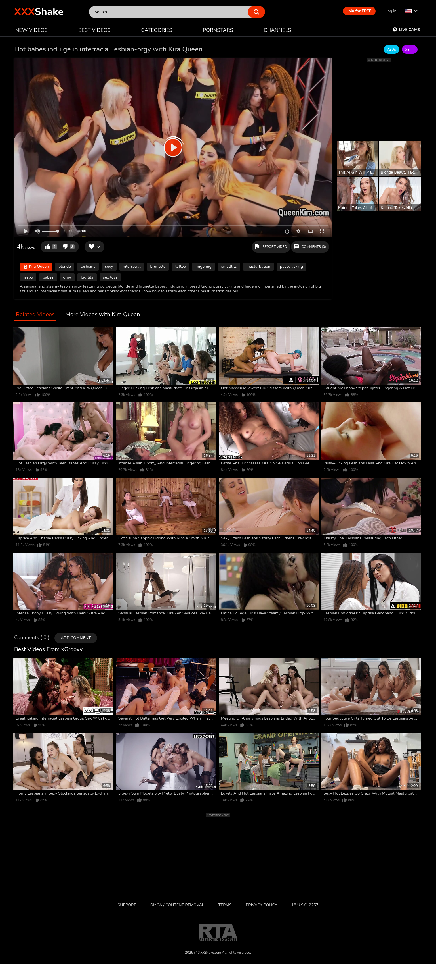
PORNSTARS (218, 30)
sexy (109, 266)
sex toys (110, 277)
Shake (39, 12)
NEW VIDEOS (31, 30)
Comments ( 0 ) (31, 638)
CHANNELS (277, 30)
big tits (87, 277)
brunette (158, 266)
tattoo (180, 266)
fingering (203, 266)
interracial (132, 266)
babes (48, 277)
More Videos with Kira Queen (103, 314)
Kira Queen (36, 267)
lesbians (88, 266)
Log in (391, 11)
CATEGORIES (156, 30)
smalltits (229, 266)
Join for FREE (359, 11)
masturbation (258, 266)
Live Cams (406, 29)
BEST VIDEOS (94, 30)
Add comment (76, 638)
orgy (67, 277)
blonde (64, 266)
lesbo (28, 277)
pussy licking (291, 266)
